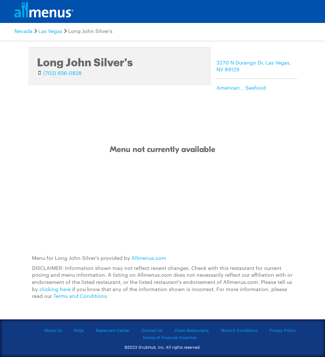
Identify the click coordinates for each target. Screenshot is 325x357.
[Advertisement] (162, 204)
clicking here (55, 288)
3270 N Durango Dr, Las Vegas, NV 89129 (253, 66)
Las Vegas (50, 31)
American (228, 87)
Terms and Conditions (80, 295)
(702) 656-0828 (62, 72)
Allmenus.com (149, 257)
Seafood (255, 87)
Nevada (23, 31)
